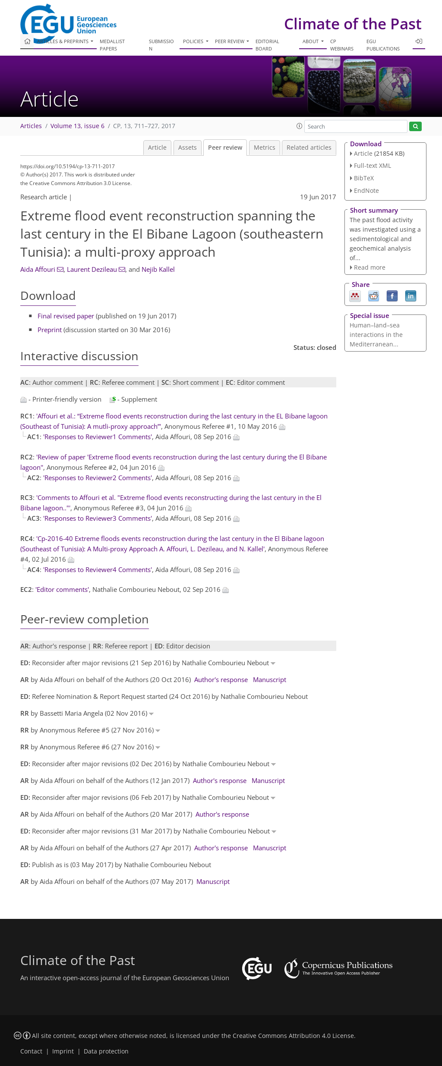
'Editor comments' (62, 589)
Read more (369, 267)
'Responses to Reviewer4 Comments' (97, 569)
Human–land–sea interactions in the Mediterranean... (376, 334)
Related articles (309, 147)
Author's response (221, 679)
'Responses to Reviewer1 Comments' (97, 436)
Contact (31, 1051)
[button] (300, 126)
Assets (187, 147)
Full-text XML (372, 165)
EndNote (366, 190)
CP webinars (342, 45)
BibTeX (364, 178)
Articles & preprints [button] (63, 41)
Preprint (50, 329)
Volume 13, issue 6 (77, 126)
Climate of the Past (353, 23)
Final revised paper (66, 315)
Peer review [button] (230, 41)
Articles (31, 126)
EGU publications (383, 45)
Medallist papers (112, 45)
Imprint (63, 1051)
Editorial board (267, 45)
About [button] (311, 41)
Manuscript (269, 679)
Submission (161, 45)
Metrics (264, 147)
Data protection (106, 1051)
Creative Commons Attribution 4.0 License (293, 1036)
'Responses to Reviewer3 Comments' (97, 518)
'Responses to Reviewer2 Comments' (97, 477)
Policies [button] (194, 41)
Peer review (225, 147)
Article (157, 147)
